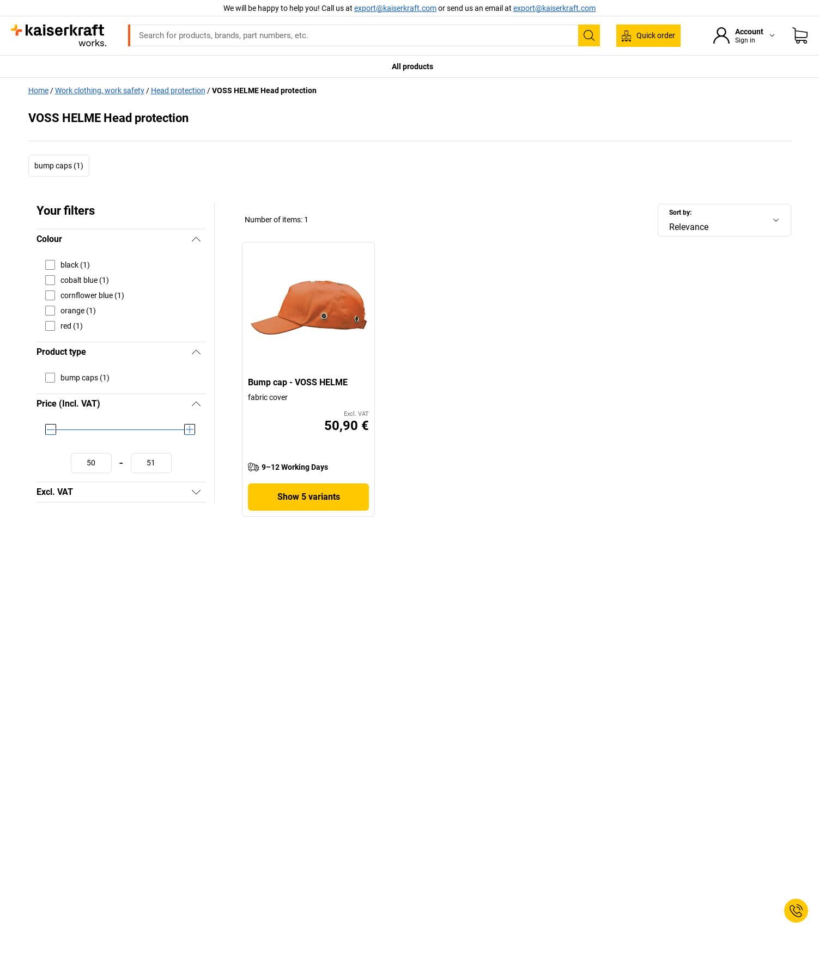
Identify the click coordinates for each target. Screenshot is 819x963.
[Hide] (196, 239)
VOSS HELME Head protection (264, 90)
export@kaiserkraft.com (554, 8)
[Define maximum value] (151, 463)
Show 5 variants (308, 497)
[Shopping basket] (800, 35)
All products (412, 66)
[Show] (196, 492)
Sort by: (680, 212)
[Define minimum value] (91, 463)
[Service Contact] (796, 911)
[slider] (50, 429)
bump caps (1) (58, 165)
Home (38, 90)
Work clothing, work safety (99, 90)
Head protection (178, 90)
